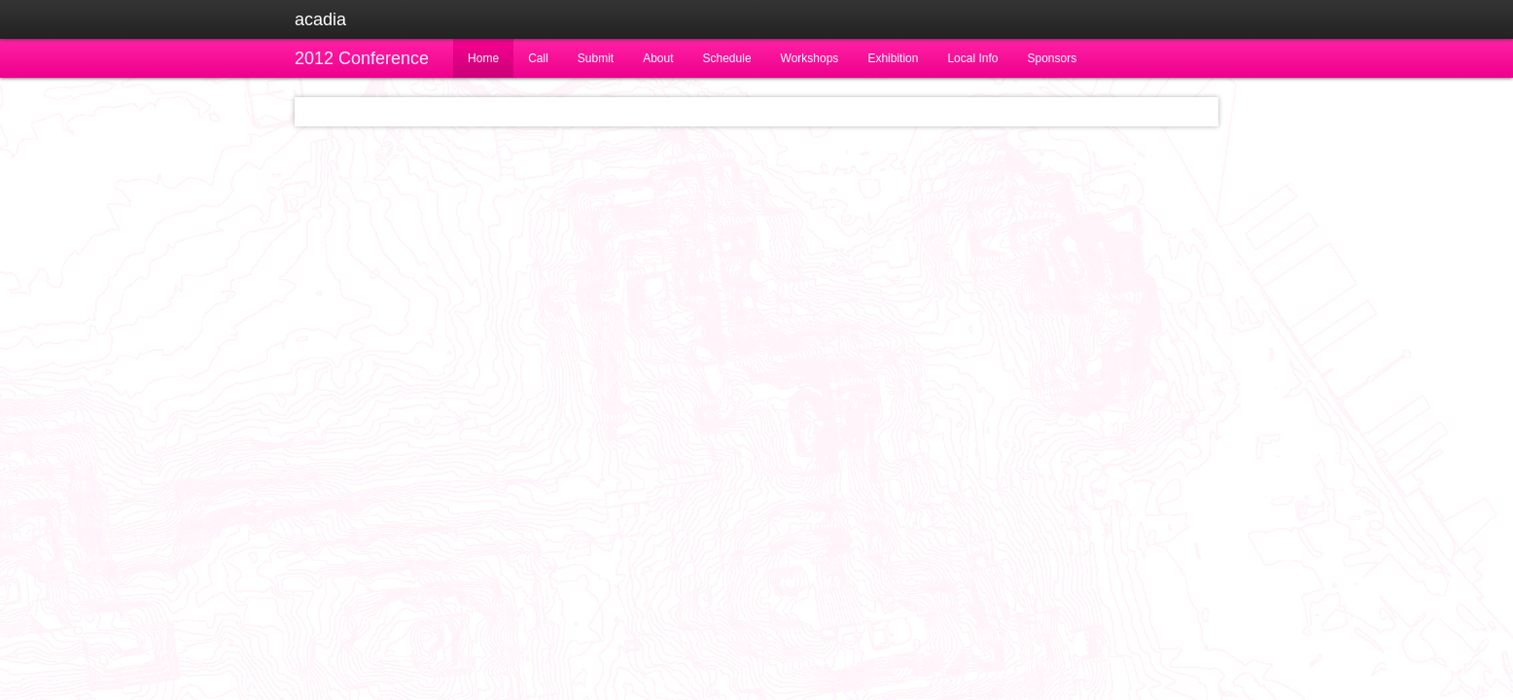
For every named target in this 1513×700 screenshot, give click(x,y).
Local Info (972, 58)
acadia (320, 19)
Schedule (727, 58)
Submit (596, 58)
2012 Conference (362, 58)
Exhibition (892, 58)
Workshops (810, 58)
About (658, 58)
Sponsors (1051, 58)
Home (483, 58)
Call (538, 58)
